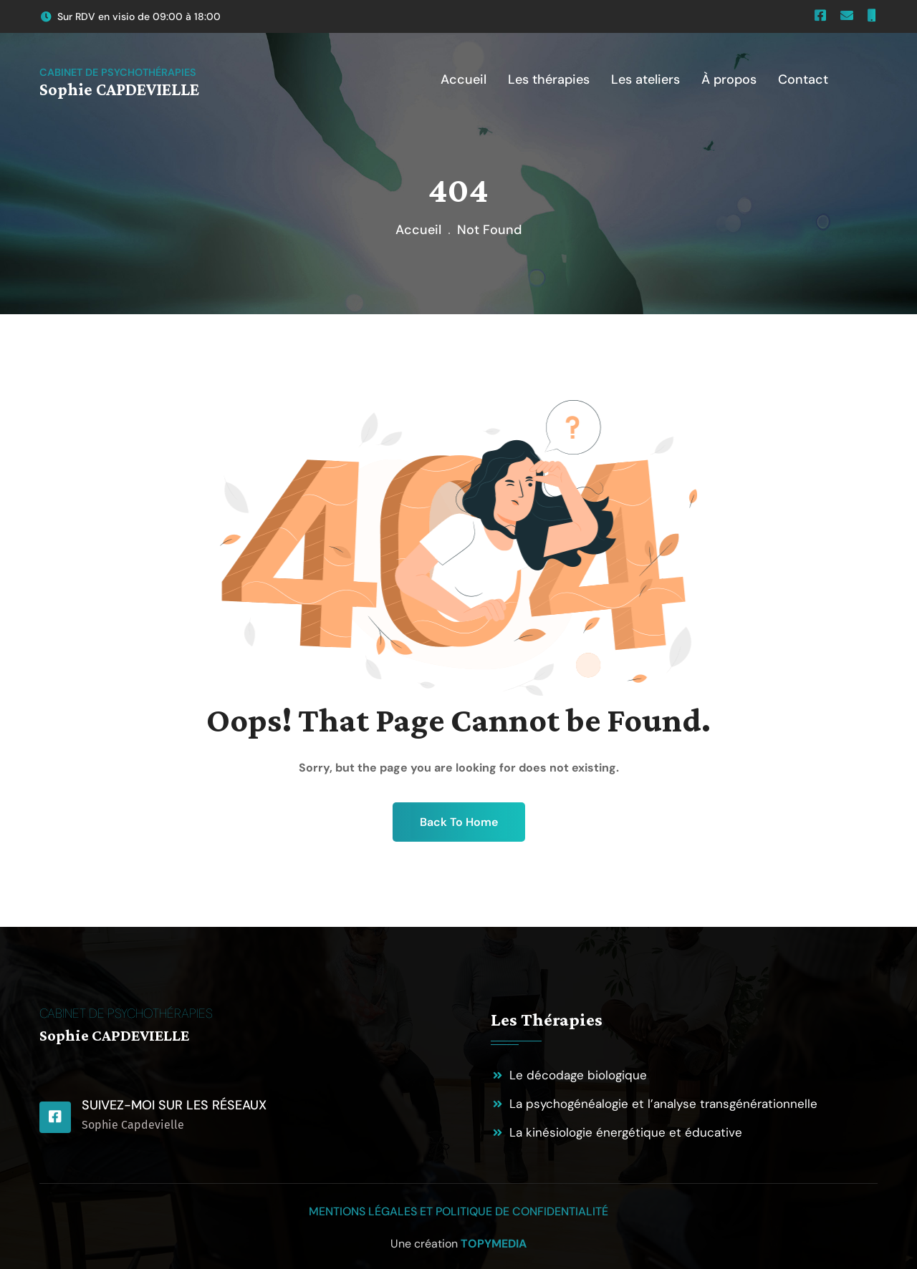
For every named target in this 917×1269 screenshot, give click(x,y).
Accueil (418, 229)
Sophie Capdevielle (133, 1125)
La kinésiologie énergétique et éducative (625, 1132)
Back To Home (459, 822)
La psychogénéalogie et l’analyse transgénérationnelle (663, 1104)
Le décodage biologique (578, 1075)
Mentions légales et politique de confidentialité (458, 1211)
